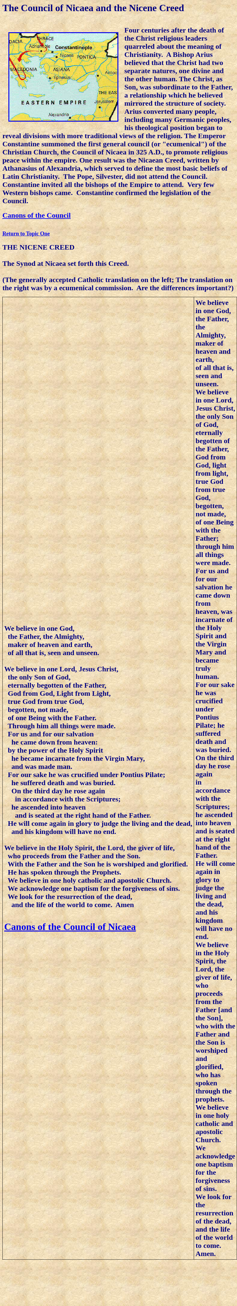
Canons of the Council (36, 215)
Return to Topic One (26, 234)
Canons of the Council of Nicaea (70, 927)
